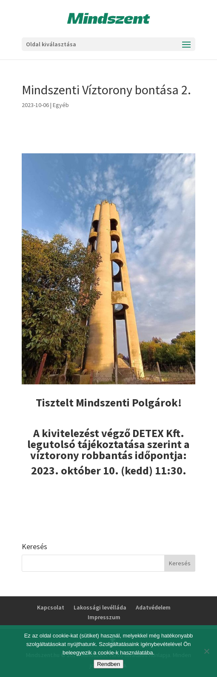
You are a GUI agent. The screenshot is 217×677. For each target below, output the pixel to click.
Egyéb (61, 105)
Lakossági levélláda (100, 607)
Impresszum (104, 617)
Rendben (108, 664)
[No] (206, 651)
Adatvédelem (153, 607)
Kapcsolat (50, 607)
